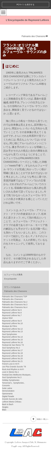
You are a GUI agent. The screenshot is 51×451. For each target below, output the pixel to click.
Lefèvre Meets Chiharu (11, 402)
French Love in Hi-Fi (10, 364)
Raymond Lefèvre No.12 (12, 329)
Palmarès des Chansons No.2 (14, 302)
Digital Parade (8, 396)
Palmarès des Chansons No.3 (14, 304)
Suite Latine (7, 388)
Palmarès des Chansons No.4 (14, 307)
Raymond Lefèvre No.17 (12, 350)
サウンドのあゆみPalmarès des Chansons (15, 289)
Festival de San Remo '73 (13, 345)
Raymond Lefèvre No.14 (12, 337)
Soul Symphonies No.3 (11, 377)
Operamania (7, 393)
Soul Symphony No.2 (11, 348)
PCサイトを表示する (25, 4)
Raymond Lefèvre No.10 (12, 323)
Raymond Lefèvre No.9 (12, 321)
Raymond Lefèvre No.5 (12, 310)
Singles (5, 407)
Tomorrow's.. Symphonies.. (13, 383)
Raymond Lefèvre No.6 (12, 313)
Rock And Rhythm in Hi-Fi (13, 369)
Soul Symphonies (9, 334)
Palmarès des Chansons (35, 36)
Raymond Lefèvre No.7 (12, 315)
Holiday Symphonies (10, 380)
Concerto (6, 385)
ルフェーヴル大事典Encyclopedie (13, 276)
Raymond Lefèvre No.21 (12, 361)
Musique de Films (9, 326)
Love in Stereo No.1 (10, 372)
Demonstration (8, 391)
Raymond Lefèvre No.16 (12, 342)
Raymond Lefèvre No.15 (12, 340)
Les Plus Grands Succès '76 (14, 367)
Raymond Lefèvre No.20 (12, 358)
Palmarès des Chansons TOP (14, 296)
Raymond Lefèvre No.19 (12, 356)
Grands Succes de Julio (12, 399)
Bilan (4, 410)
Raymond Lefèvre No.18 (12, 353)
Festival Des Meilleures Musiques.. (16, 375)
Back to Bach (7, 404)
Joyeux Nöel (7, 318)
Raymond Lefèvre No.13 (12, 331)
